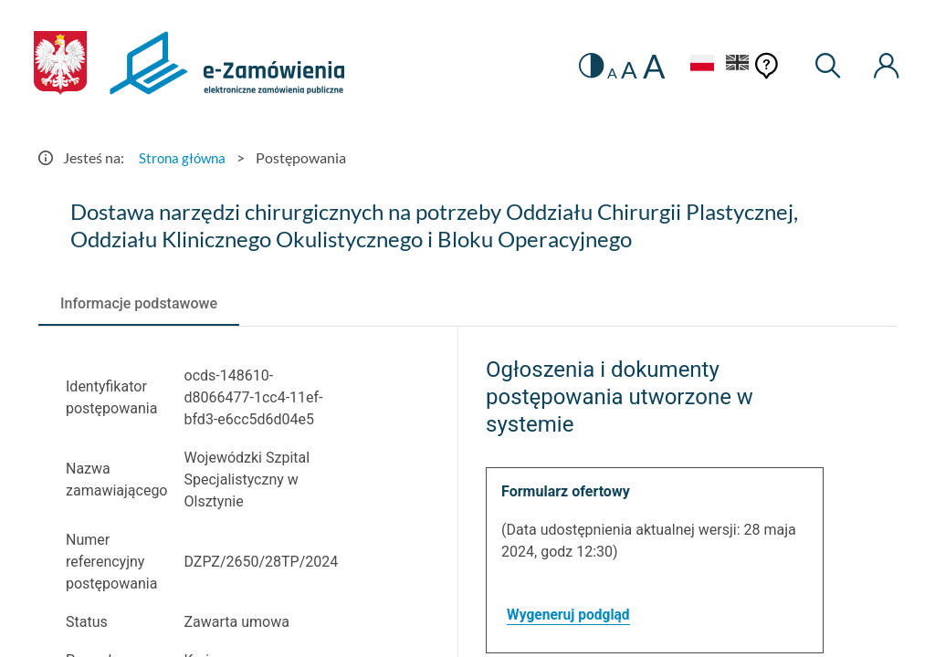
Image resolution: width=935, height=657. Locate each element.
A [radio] (605, 73)
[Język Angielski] (734, 65)
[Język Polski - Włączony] (695, 65)
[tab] (138, 304)
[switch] (583, 66)
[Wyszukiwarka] (825, 66)
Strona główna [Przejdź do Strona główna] (184, 157)
